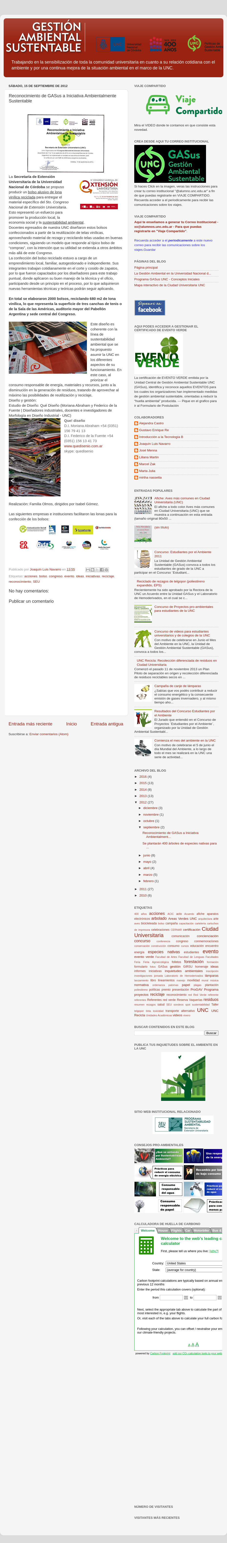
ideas (80, 576)
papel (186, 985)
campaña (171, 923)
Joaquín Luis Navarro (154, 444)
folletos (176, 962)
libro (153, 980)
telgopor (139, 1010)
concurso (142, 941)
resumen (139, 1004)
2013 (143, 796)
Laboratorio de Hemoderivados (184, 975)
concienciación (207, 936)
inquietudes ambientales (184, 971)
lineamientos (166, 980)
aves (137, 923)
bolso (43, 576)
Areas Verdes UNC (182, 918)
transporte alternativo (180, 1011)
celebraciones (160, 929)
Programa (211, 989)
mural (205, 980)
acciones (30, 576)
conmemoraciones (206, 941)
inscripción (212, 971)
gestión (175, 966)
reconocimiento (20, 581)
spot (187, 1004)
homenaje (201, 966)
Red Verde (199, 994)
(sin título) (161, 527)
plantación (211, 985)
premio (166, 989)
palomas (173, 985)
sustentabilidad (201, 1004)
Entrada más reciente (30, 723)
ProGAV (197, 989)
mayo (147, 862)
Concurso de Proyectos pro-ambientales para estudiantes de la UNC (183, 609)
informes (140, 971)
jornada (158, 975)
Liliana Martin (149, 457)
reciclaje (108, 576)
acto (179, 914)
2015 (143, 783)
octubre (149, 821)
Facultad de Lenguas (191, 956)
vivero (186, 1015)
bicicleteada (149, 923)
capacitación (186, 923)
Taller (214, 1004)
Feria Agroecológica (156, 962)
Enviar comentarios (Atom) (49, 734)
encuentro (211, 946)
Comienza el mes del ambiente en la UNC (185, 740)
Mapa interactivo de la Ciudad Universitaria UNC (169, 285)
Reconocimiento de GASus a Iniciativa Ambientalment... (171, 835)
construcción (158, 945)
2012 (143, 802)
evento (69, 576)
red (190, 994)
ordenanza (158, 985)
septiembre (152, 827)
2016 (143, 776)
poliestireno (141, 989)
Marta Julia (147, 471)
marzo (148, 874)
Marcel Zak (147, 464)
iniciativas (93, 576)
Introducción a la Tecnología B (161, 437)
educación (197, 946)
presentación (180, 989)
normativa (141, 985)
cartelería (200, 923)
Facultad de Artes (166, 956)
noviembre (151, 814)
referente (213, 994)
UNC (202, 1010)
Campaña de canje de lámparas (177, 686)
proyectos (141, 994)
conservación (142, 945)
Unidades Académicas (159, 1015)
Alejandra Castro (151, 423)
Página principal (146, 267)
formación (212, 962)
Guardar (150, 250)
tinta (148, 1010)
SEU (36, 581)
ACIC (170, 913)
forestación (194, 961)
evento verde (144, 957)
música (214, 980)
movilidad (193, 980)
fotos (152, 966)
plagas (197, 985)
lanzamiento (141, 980)
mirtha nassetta (150, 477)
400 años (140, 913)
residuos (211, 999)
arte (215, 918)
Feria (137, 962)
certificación (191, 929)
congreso (55, 576)
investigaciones (143, 975)
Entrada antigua (107, 723)
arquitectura (205, 918)
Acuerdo (189, 913)
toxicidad (158, 1010)
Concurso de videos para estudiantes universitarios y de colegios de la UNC (182, 633)
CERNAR (176, 929)
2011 (143, 889)
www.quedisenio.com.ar (83, 446)
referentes (140, 999)
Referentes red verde (161, 1000)
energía (139, 952)
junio (147, 855)
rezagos (150, 1004)
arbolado (159, 918)
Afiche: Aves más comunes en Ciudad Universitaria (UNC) (182, 500)
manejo (180, 980)
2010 (143, 895)
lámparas (212, 975)
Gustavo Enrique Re (154, 430)
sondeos (179, 1004)
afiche (200, 914)
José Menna (148, 450)
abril (146, 868)
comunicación (180, 936)
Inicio (71, 723)
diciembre (150, 808)
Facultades (212, 956)
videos (177, 1015)
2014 (143, 789)
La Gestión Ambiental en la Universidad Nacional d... (172, 273)
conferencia (163, 941)
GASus (162, 966)
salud (161, 1004)
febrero (149, 881)
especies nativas (164, 952)
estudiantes (191, 952)
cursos (185, 945)
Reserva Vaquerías (189, 1000)
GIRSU (187, 966)
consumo (173, 946)
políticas (154, 989)
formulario (140, 966)
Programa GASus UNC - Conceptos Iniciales (167, 279)
